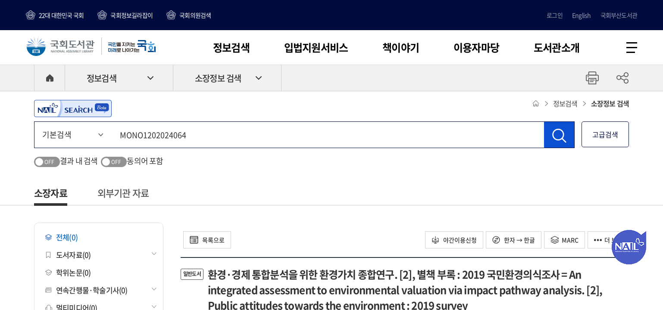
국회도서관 (60, 46)
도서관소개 (556, 47)
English (581, 15)
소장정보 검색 (218, 78)
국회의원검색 (195, 15)
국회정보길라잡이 (131, 15)
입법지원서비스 (316, 47)
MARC (564, 240)
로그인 (555, 15)
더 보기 (608, 240)
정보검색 (231, 47)
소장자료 (50, 193)
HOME (49, 78)
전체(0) (61, 237)
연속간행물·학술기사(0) (86, 290)
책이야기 (400, 47)
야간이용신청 (454, 240)
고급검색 (605, 134)
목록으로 (207, 240)
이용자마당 (476, 47)
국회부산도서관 (618, 15)
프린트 (592, 77)
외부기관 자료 (123, 193)
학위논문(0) (68, 272)
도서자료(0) (68, 254)
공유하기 (622, 77)
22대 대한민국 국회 (61, 15)
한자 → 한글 (513, 240)
